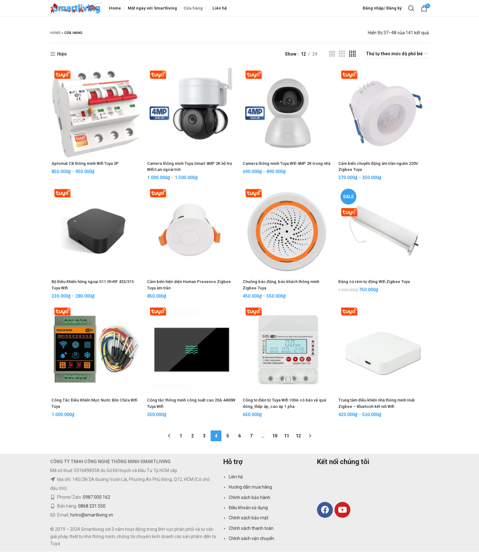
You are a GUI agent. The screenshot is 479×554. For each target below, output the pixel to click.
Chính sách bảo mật (248, 520)
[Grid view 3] (342, 57)
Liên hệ (236, 479)
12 (298, 438)
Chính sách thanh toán (251, 530)
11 (286, 438)
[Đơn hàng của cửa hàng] (397, 56)
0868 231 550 (91, 508)
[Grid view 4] (352, 57)
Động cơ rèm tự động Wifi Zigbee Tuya (378, 285)
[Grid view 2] (332, 57)
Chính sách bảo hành (249, 499)
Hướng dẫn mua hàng (250, 489)
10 (274, 438)
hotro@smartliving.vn (91, 517)
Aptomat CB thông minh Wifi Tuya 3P (87, 166)
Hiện (62, 56)
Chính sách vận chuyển (251, 540)
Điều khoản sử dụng (248, 509)
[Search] (411, 9)
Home (55, 36)
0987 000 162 (96, 499)
